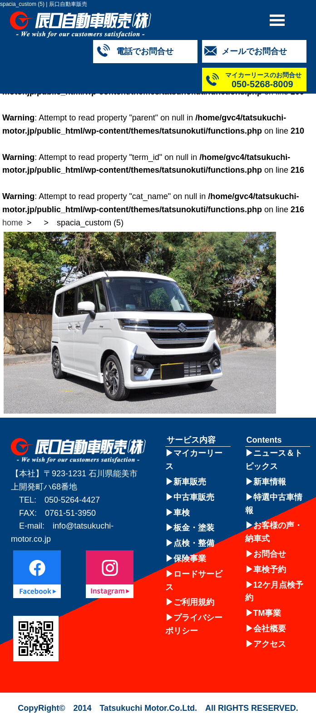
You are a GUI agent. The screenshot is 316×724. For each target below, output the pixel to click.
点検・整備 (193, 543)
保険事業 (189, 558)
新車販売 (189, 481)
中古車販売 (193, 497)
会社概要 (269, 628)
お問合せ (269, 554)
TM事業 (267, 613)
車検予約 (269, 569)
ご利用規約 (193, 602)
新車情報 (269, 481)
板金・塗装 (193, 527)
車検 (181, 512)
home (12, 222)
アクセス (269, 644)
